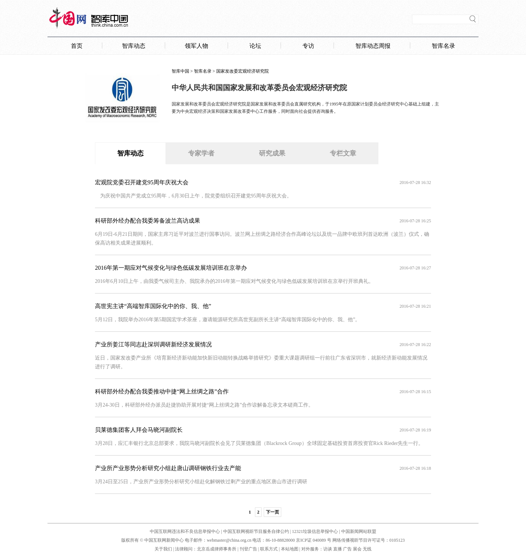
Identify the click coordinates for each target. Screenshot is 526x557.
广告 (347, 549)
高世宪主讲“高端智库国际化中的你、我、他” (153, 306)
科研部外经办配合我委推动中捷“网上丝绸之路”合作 (162, 391)
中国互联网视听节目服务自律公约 (256, 531)
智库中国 (180, 71)
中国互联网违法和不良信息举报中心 (185, 531)
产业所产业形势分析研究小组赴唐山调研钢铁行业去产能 (168, 468)
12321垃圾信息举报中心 (315, 531)
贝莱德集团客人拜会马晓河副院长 (139, 430)
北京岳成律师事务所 (216, 549)
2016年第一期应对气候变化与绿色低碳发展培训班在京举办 (171, 268)
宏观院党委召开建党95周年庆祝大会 (141, 182)
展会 (357, 549)
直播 (337, 549)
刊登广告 (248, 549)
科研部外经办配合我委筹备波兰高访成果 (147, 221)
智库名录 (202, 71)
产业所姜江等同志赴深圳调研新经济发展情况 (153, 344)
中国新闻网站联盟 (358, 531)
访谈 (327, 549)
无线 (367, 549)
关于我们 (163, 549)
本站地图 (289, 549)
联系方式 (269, 549)
